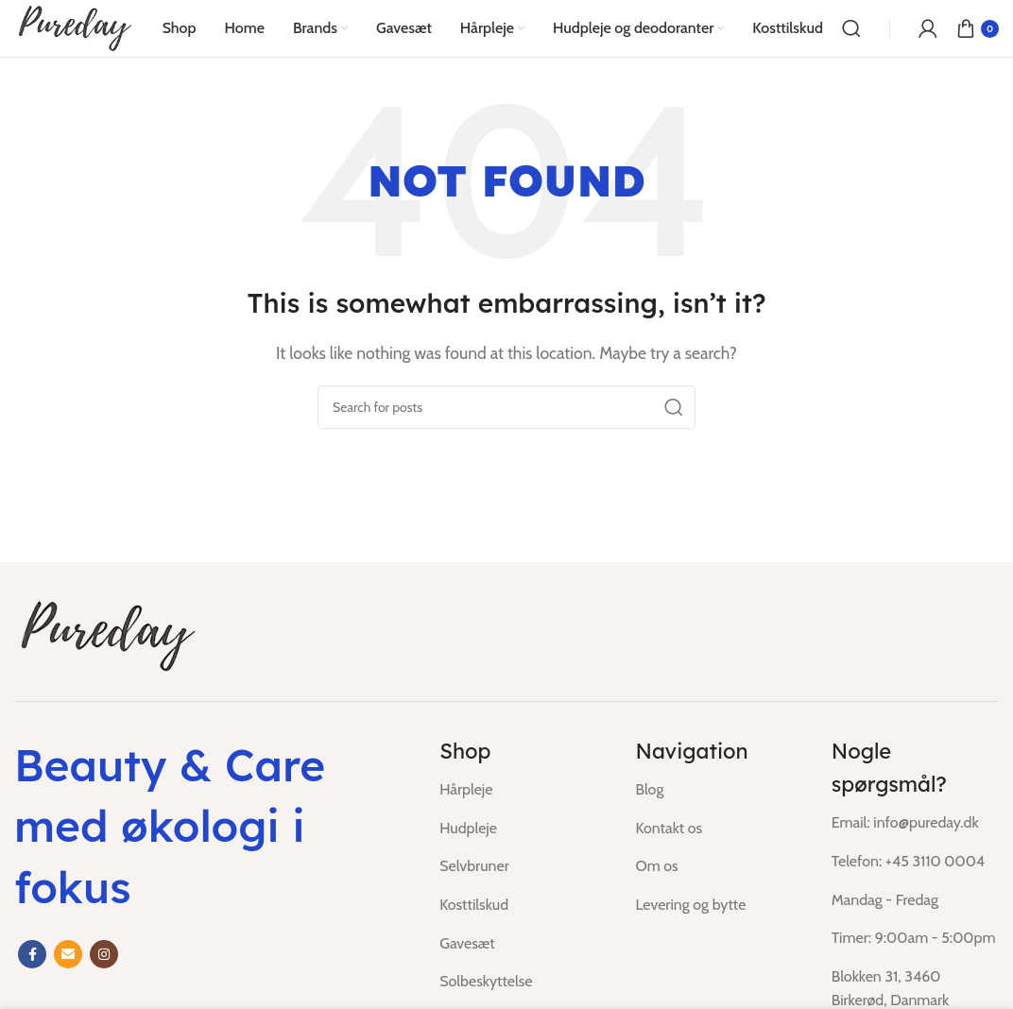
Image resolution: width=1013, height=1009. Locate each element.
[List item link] (523, 790)
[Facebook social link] (32, 954)
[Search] (851, 28)
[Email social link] (68, 954)
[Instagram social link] (104, 954)
